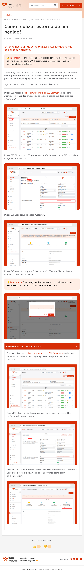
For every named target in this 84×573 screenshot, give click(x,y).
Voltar (7, 15)
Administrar (15, 20)
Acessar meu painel (71, 5)
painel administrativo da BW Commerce (42, 92)
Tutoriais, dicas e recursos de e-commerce (45, 569)
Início (6, 20)
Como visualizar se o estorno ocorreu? (24, 346)
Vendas (26, 20)
